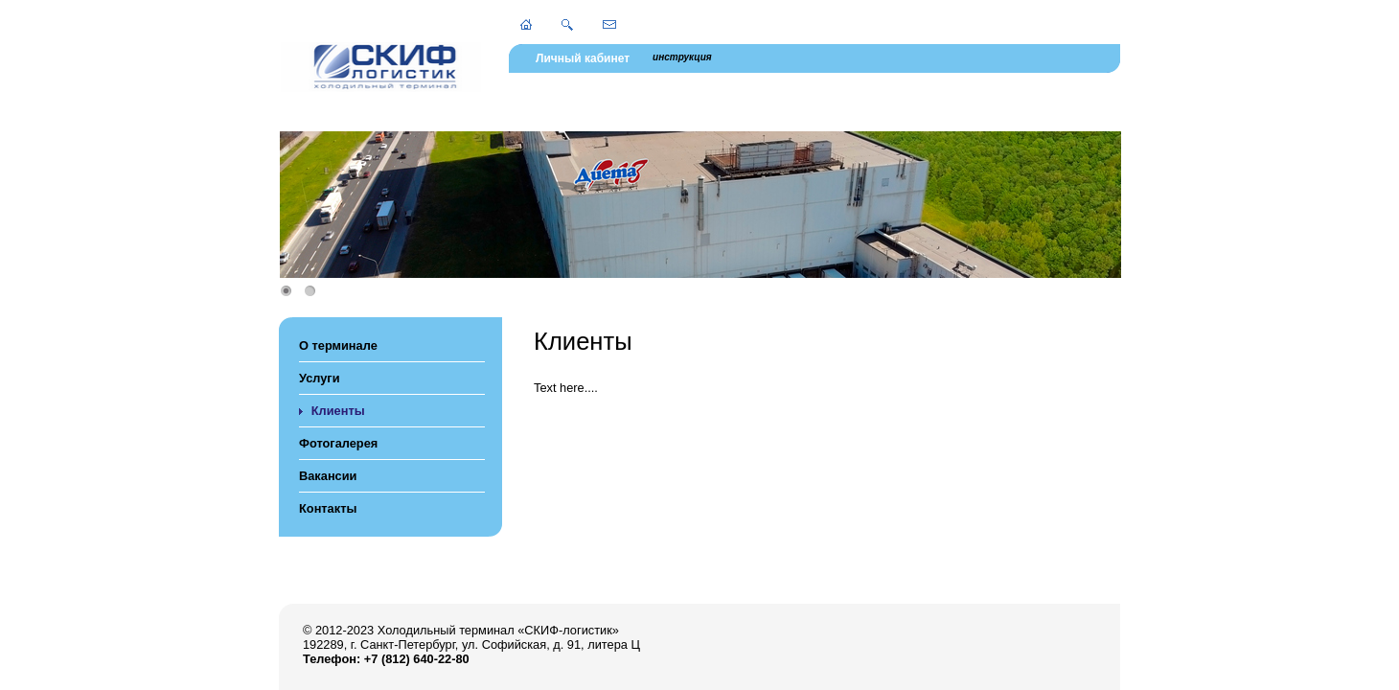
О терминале (338, 345)
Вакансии (327, 476)
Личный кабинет (583, 58)
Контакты (327, 508)
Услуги (319, 378)
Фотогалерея (338, 443)
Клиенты (338, 410)
